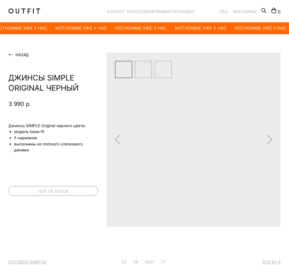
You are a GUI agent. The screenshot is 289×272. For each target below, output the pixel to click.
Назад (22, 55)
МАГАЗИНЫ (245, 11)
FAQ (224, 11)
